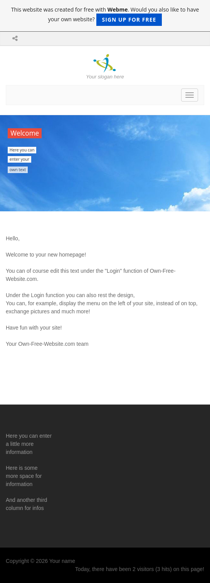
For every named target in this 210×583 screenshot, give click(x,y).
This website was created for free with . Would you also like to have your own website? (105, 16)
